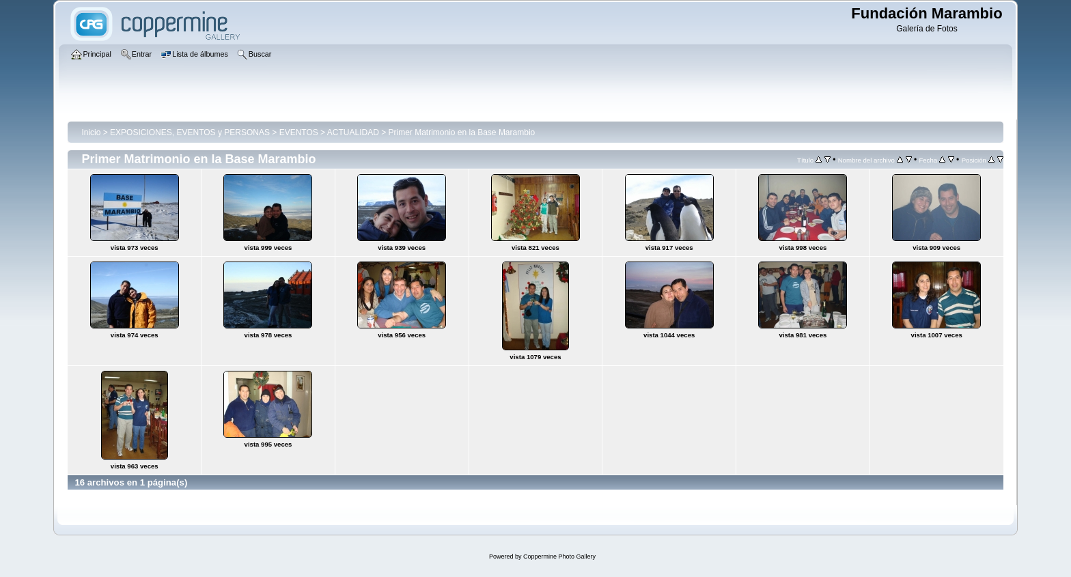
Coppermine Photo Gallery (559, 556)
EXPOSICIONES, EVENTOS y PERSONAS (190, 132)
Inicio (90, 132)
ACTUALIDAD (353, 132)
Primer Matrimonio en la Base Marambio (461, 132)
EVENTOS (298, 132)
